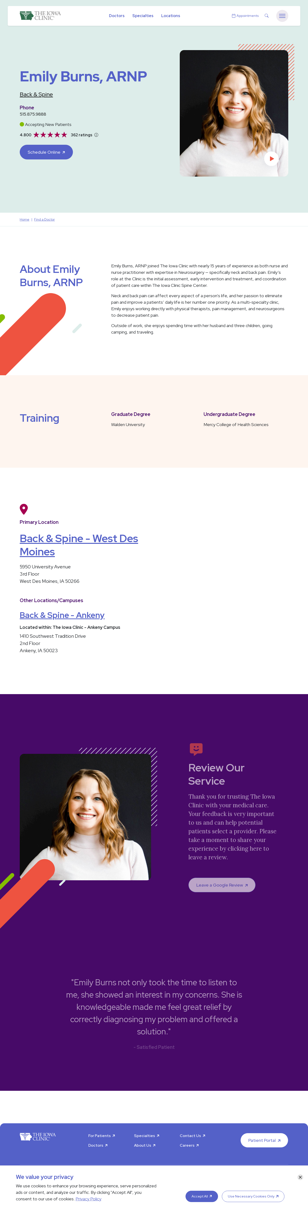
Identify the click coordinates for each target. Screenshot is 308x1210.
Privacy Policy (88, 1199)
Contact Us (190, 1135)
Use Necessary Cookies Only (251, 1196)
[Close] (300, 1177)
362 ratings (81, 135)
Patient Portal (262, 1140)
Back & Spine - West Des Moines (79, 545)
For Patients (99, 1135)
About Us (142, 1145)
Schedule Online (44, 152)
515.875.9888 (33, 114)
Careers (187, 1145)
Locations (170, 15)
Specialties (143, 15)
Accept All (200, 1196)
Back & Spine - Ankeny (62, 615)
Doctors (117, 15)
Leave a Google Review (219, 885)
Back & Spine (36, 94)
